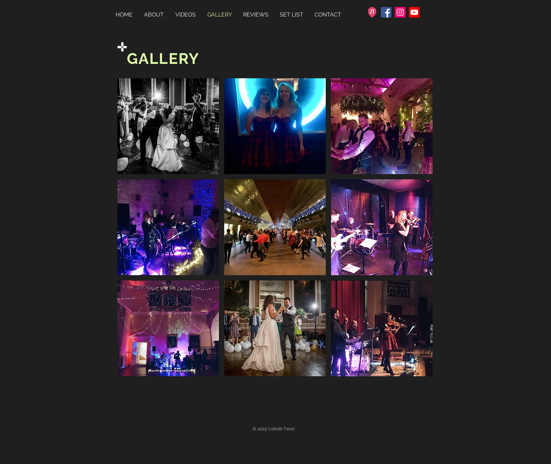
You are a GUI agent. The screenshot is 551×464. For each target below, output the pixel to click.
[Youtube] (414, 12)
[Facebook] (386, 12)
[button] (168, 126)
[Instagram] (400, 12)
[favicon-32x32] (372, 12)
